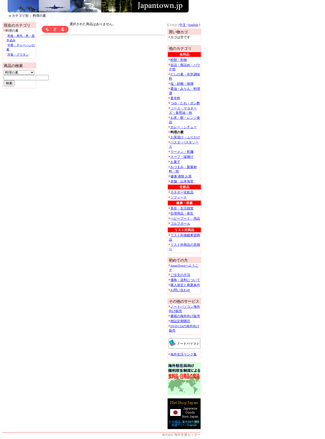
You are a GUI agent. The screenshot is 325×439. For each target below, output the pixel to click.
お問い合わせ (180, 290)
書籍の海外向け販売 (185, 316)
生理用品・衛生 (181, 213)
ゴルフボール (180, 223)
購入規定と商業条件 (185, 285)
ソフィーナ (178, 197)
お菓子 (175, 162)
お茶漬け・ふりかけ (185, 137)
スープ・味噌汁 (181, 157)
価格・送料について (185, 280)
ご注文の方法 (180, 275)
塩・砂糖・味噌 (181, 84)
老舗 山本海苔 (181, 181)
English (193, 25)
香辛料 (175, 98)
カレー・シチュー (183, 127)
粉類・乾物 (178, 60)
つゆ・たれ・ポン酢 (185, 103)
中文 (182, 25)
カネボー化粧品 (181, 192)
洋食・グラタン (18, 54)
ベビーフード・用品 (185, 218)
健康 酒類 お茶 (181, 176)
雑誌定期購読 (180, 321)
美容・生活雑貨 (181, 208)
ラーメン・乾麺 (181, 152)
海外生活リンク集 (183, 354)
